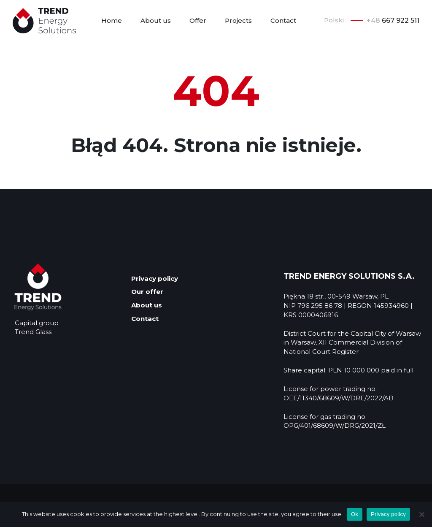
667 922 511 (393, 20)
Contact (283, 20)
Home (111, 20)
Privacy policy (154, 278)
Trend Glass (33, 332)
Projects (238, 20)
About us (155, 20)
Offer (197, 20)
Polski (334, 20)
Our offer (147, 292)
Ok (354, 514)
